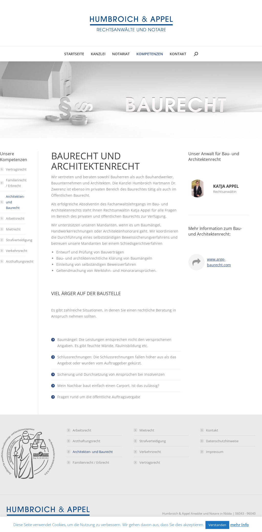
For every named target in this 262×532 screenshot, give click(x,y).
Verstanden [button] (217, 525)
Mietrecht (13, 229)
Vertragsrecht (16, 169)
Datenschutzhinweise (222, 441)
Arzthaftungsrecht (20, 261)
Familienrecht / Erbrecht (16, 183)
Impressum (214, 451)
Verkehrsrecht (16, 250)
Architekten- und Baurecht (15, 202)
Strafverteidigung (19, 240)
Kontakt (212, 430)
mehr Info (239, 524)
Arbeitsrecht (15, 218)
